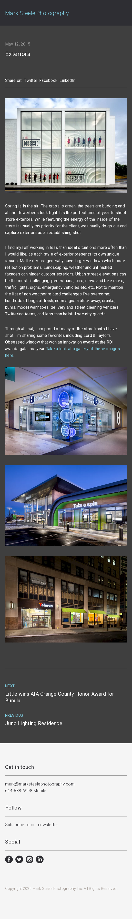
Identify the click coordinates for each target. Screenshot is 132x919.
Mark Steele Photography (37, 13)
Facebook (48, 80)
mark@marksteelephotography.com (40, 784)
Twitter (30, 80)
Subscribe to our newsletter (31, 824)
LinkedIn (67, 80)
